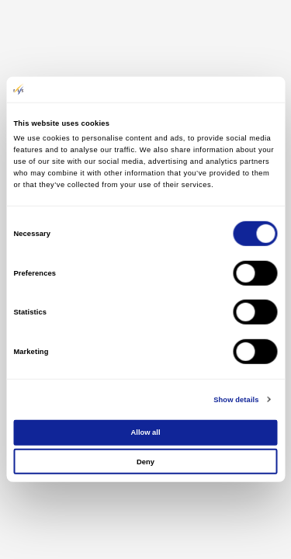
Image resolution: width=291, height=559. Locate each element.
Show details (235, 400)
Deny (145, 461)
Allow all (146, 432)
